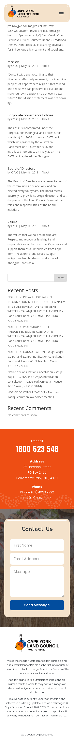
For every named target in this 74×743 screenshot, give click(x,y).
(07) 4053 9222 (42, 492)
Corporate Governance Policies (30, 115)
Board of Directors (21, 168)
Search (60, 278)
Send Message (37, 605)
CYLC (14, 66)
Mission (13, 62)
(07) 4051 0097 (40, 498)
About (45, 66)
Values (12, 222)
